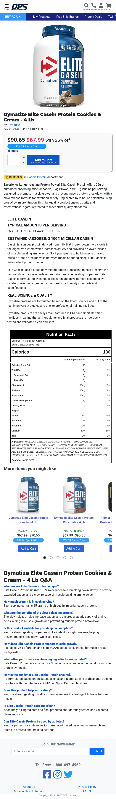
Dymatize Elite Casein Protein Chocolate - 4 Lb (74, 520)
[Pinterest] (57, 776)
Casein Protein (36, 177)
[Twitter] (68, 776)
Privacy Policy (87, 786)
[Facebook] (47, 776)
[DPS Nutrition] (19, 7)
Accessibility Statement (28, 791)
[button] (6, 7)
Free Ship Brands (67, 16)
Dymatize (13, 125)
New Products (41, 16)
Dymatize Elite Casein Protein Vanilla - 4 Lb (29, 520)
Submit (97, 751)
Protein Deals (93, 16)
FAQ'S (87, 791)
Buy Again (13, 16)
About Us (29, 786)
